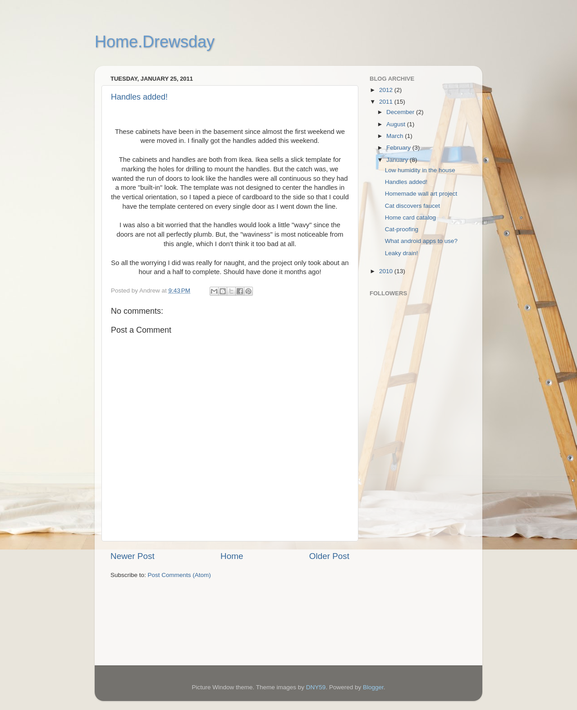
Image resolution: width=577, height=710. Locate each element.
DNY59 (316, 687)
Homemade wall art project (421, 193)
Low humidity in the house (420, 170)
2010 (386, 271)
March (395, 136)
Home (231, 556)
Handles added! (139, 96)
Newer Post (132, 556)
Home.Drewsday (155, 41)
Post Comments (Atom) (179, 575)
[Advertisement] (406, 519)
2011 (386, 101)
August (396, 124)
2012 (386, 90)
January (398, 159)
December (401, 112)
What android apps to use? (421, 241)
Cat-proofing (401, 229)
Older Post (329, 556)
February (399, 147)
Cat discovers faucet (412, 205)
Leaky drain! (401, 253)
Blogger (373, 687)
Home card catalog (410, 217)
